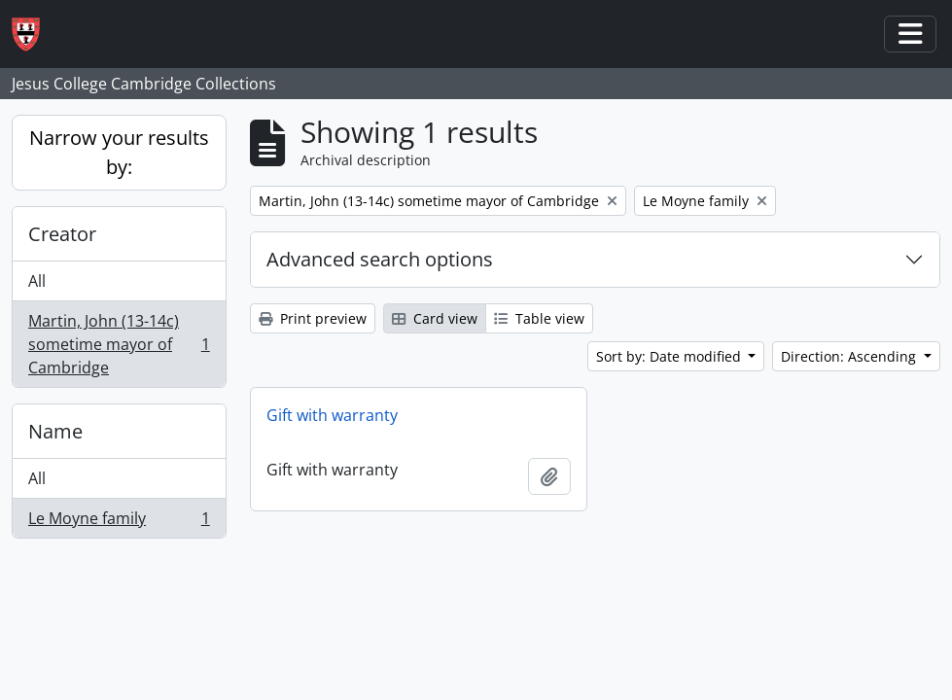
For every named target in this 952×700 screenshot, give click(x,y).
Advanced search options (379, 259)
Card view (434, 318)
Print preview (313, 318)
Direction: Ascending (850, 356)
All (37, 281)
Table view (539, 318)
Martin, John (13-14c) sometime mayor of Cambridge (118, 344)
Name (55, 431)
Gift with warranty (332, 415)
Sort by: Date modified (670, 356)
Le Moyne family (118, 522)
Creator (62, 234)
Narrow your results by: (119, 152)
